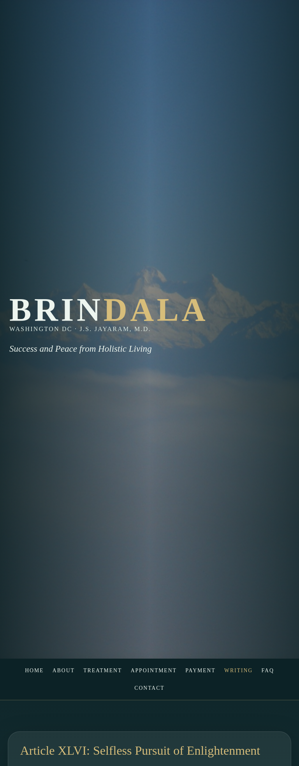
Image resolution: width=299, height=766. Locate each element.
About (64, 670)
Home (34, 670)
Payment (200, 670)
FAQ (267, 670)
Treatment (102, 670)
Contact (149, 688)
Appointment (154, 670)
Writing (238, 670)
